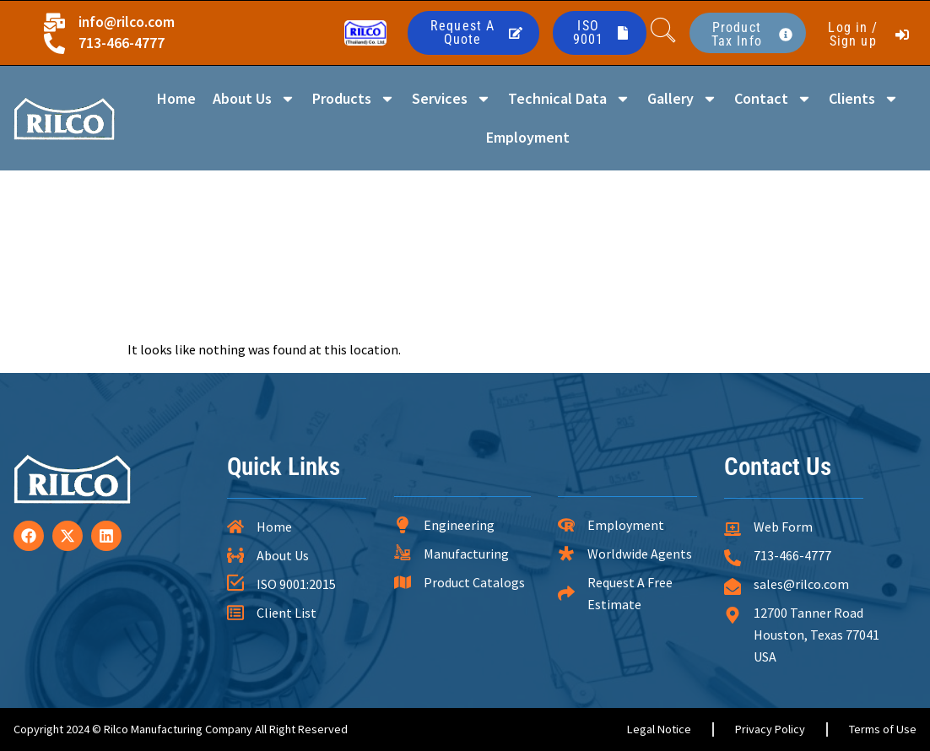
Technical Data (569, 99)
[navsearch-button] (663, 33)
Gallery (682, 99)
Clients (864, 99)
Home (176, 98)
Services (451, 99)
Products (353, 99)
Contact (773, 99)
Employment (528, 137)
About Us (254, 99)
